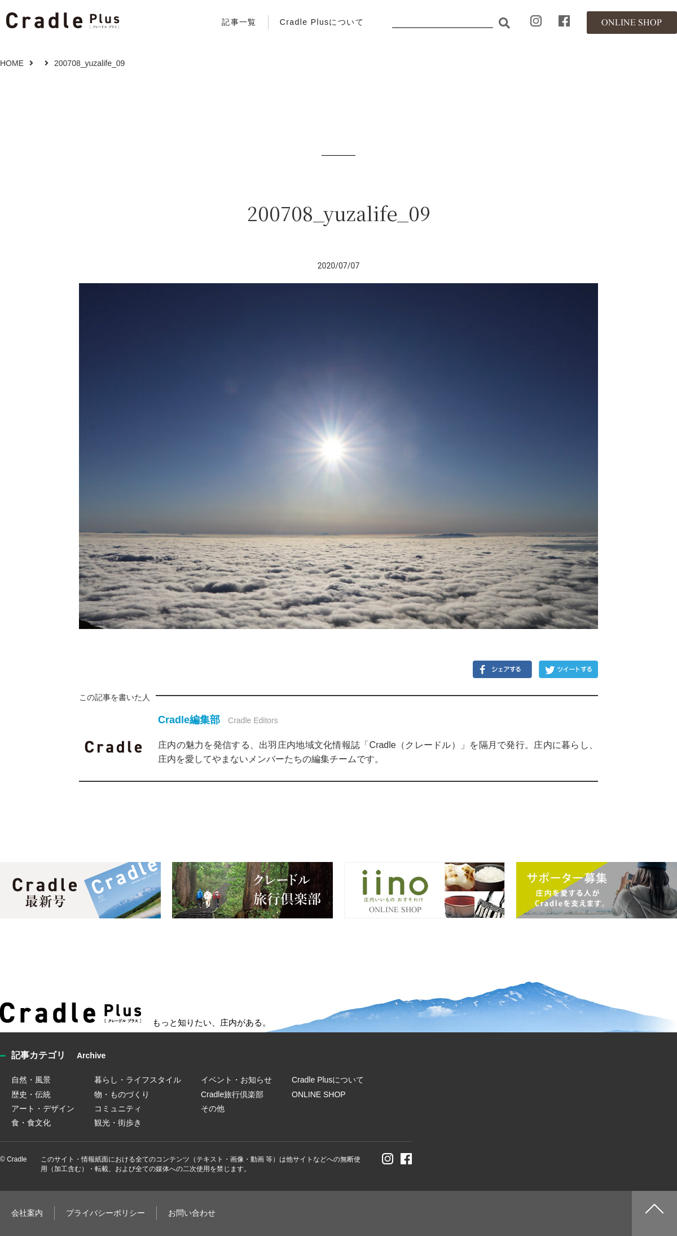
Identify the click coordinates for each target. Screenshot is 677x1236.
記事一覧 (239, 22)
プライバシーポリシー (105, 1212)
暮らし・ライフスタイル (137, 1079)
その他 (213, 1108)
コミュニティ (118, 1108)
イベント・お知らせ (236, 1079)
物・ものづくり (122, 1094)
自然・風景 (31, 1079)
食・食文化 (31, 1122)
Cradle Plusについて (322, 22)
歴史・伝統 (31, 1094)
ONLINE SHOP (319, 1094)
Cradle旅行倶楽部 (232, 1094)
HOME (12, 63)
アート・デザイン (42, 1108)
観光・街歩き (118, 1122)
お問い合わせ (192, 1212)
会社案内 (27, 1212)
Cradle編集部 (189, 719)
